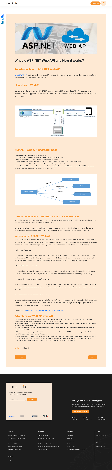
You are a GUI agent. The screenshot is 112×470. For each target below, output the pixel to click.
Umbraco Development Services (16, 438)
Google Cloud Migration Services (16, 435)
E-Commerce (70, 441)
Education (69, 438)
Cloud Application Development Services (48, 446)
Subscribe (31, 399)
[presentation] (22, 408)
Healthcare (70, 435)
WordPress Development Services (46, 443)
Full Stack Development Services (46, 438)
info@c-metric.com (101, 446)
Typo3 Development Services (15, 446)
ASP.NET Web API (21, 75)
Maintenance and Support (14, 449)
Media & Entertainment (73, 443)
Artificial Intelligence (43, 435)
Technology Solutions (13, 443)
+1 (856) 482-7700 (101, 435)
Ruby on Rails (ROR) (42, 449)
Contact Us (95, 3)
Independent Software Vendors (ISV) (76, 449)
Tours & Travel (71, 446)
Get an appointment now (80, 411)
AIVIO (9, 460)
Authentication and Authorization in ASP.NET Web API (44, 311)
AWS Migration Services (14, 441)
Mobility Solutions (42, 441)
